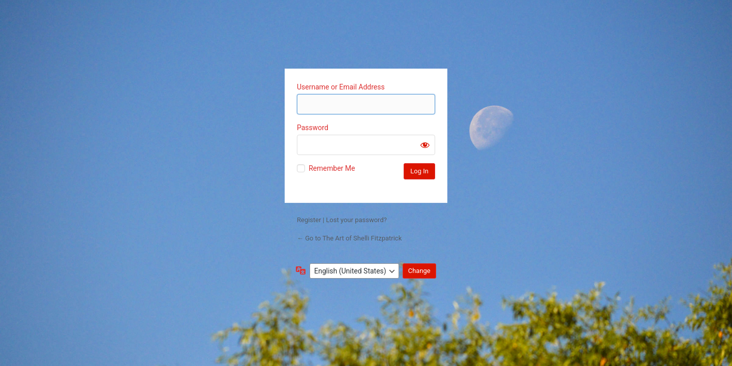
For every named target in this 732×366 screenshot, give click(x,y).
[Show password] (425, 145)
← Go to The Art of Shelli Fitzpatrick (349, 238)
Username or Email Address (341, 87)
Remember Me (332, 168)
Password (312, 128)
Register (309, 220)
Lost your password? (356, 220)
